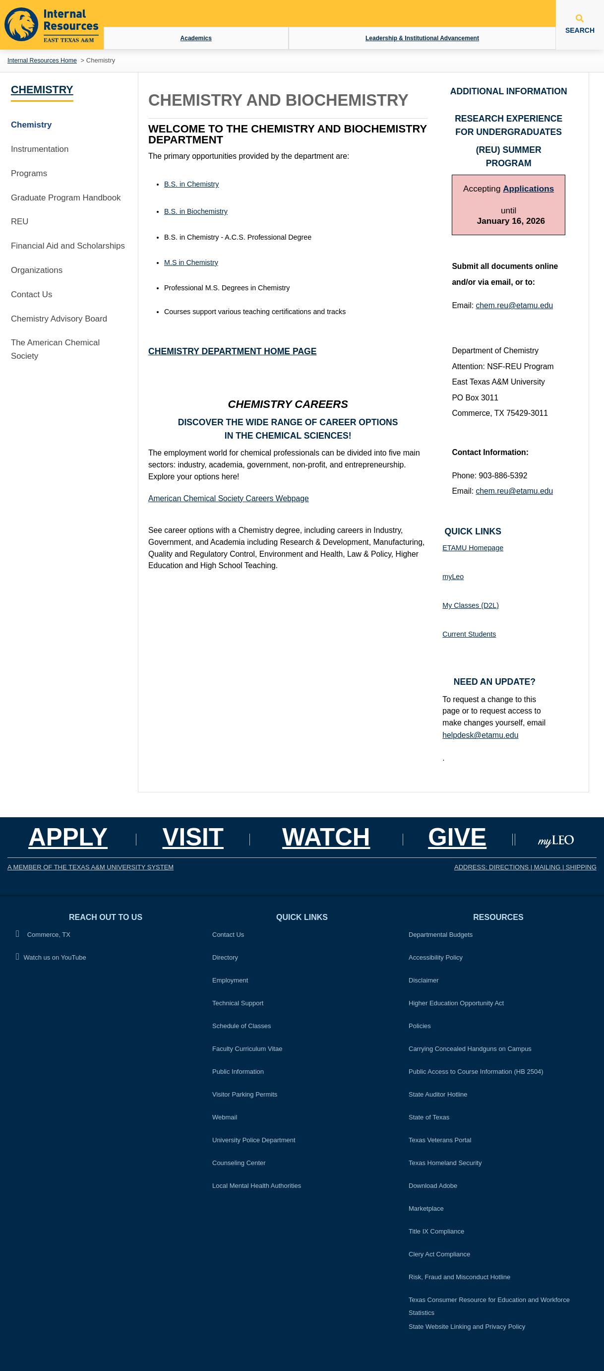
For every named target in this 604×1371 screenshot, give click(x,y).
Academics (196, 38)
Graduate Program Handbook (66, 197)
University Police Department (254, 1140)
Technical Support (237, 1003)
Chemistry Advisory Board (59, 319)
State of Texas (429, 1117)
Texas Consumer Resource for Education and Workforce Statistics (489, 1306)
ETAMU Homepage (472, 548)
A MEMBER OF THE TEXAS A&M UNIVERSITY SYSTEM (90, 867)
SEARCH (580, 24)
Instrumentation (39, 149)
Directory (225, 957)
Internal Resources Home (42, 60)
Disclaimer (424, 980)
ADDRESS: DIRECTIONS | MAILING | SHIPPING (525, 867)
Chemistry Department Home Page (232, 351)
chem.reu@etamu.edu (514, 305)
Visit (193, 836)
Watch (326, 836)
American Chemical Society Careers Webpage (228, 498)
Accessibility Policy (436, 957)
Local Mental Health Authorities (256, 1185)
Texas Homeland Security (445, 1163)
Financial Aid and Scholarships (68, 246)
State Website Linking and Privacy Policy (467, 1326)
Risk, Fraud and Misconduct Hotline (459, 1277)
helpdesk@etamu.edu (480, 735)
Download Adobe (433, 1185)
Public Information (238, 1071)
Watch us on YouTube (51, 957)
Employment (230, 980)
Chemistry (42, 90)
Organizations (36, 270)
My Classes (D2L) (470, 605)
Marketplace (426, 1208)
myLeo (453, 577)
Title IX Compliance (436, 1231)
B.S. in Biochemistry (196, 211)
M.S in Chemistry (191, 262)
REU (20, 221)
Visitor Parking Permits (244, 1094)
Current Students (469, 634)
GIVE (457, 836)
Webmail (224, 1117)
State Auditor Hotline (438, 1094)
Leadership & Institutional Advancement (422, 38)
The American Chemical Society (55, 349)
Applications (528, 189)
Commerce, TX (43, 934)
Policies (423, 1025)
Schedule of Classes (241, 1026)
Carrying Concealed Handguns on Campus (470, 1048)
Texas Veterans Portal (440, 1140)
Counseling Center (239, 1163)
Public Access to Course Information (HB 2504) (476, 1071)
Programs (29, 173)
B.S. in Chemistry (191, 184)
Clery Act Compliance (439, 1254)
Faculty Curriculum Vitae (247, 1048)
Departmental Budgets (441, 934)
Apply (68, 836)
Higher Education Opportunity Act (456, 1003)
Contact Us (32, 294)
